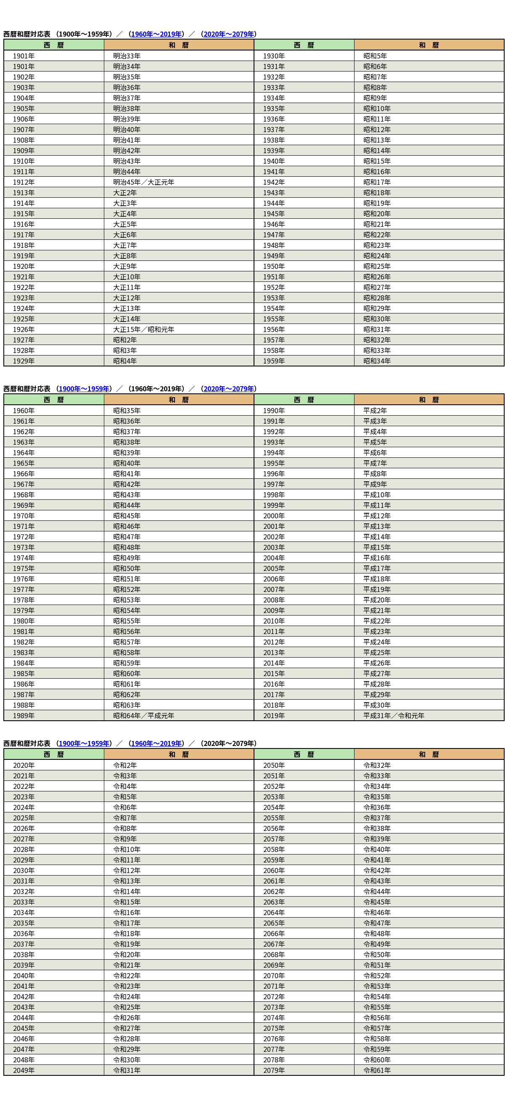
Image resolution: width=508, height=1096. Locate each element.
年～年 (156, 34)
